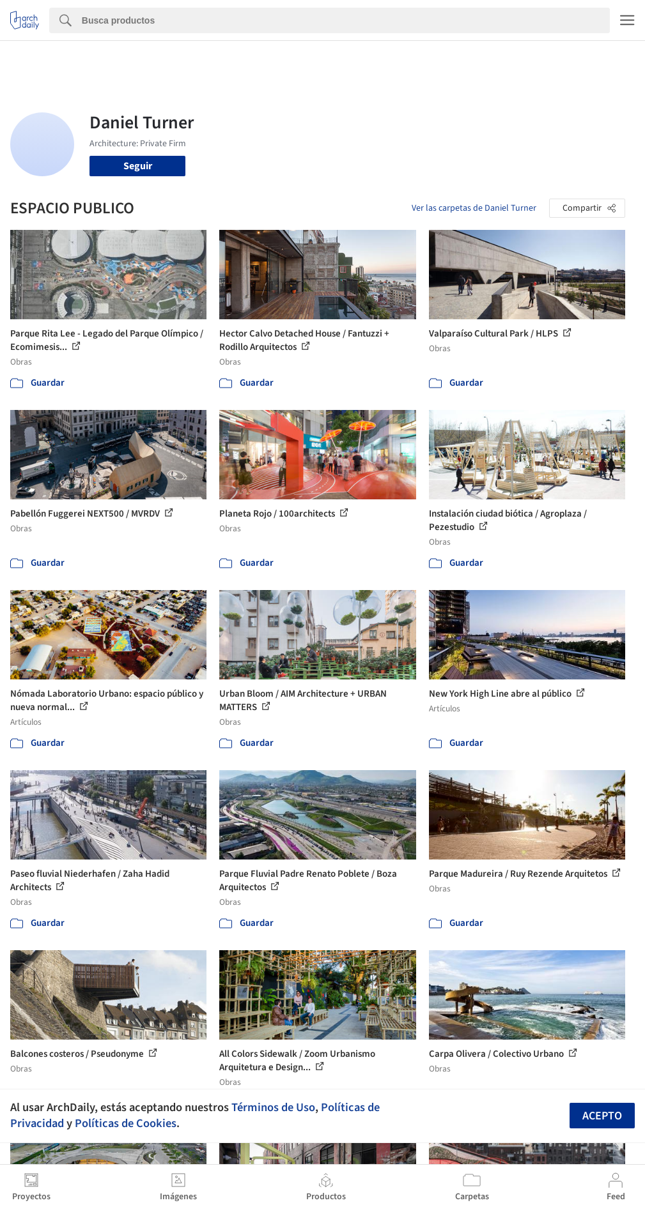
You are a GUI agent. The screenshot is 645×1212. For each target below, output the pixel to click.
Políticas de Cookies (125, 1123)
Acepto (602, 1116)
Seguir (137, 166)
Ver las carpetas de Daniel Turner (474, 208)
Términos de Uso (273, 1107)
